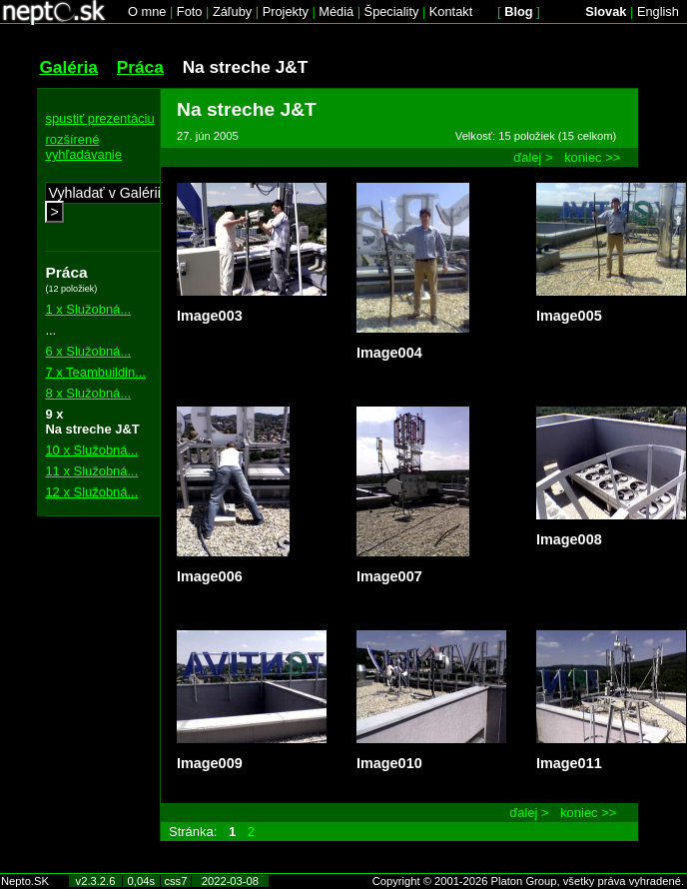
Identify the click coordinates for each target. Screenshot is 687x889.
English (658, 11)
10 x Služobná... (91, 450)
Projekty (286, 11)
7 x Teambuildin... (95, 372)
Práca (140, 67)
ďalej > (532, 157)
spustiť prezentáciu (99, 118)
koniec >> (592, 157)
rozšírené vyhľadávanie (83, 147)
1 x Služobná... (88, 309)
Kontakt (450, 11)
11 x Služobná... (91, 470)
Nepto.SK (25, 881)
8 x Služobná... (88, 393)
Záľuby (232, 11)
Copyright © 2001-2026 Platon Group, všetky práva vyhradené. (528, 881)
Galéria (68, 67)
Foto (190, 11)
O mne (147, 11)
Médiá (336, 11)
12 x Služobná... (91, 491)
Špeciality (391, 11)
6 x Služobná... (88, 351)
